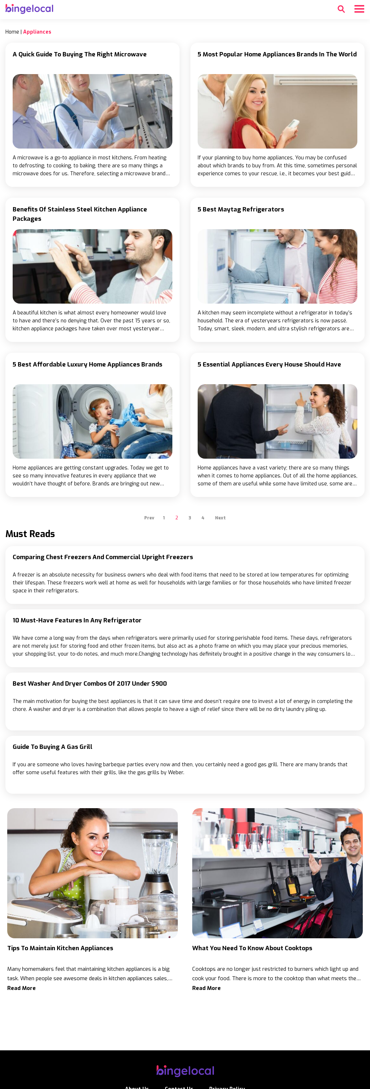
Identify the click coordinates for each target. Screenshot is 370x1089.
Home (12, 32)
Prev (149, 518)
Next (220, 518)
